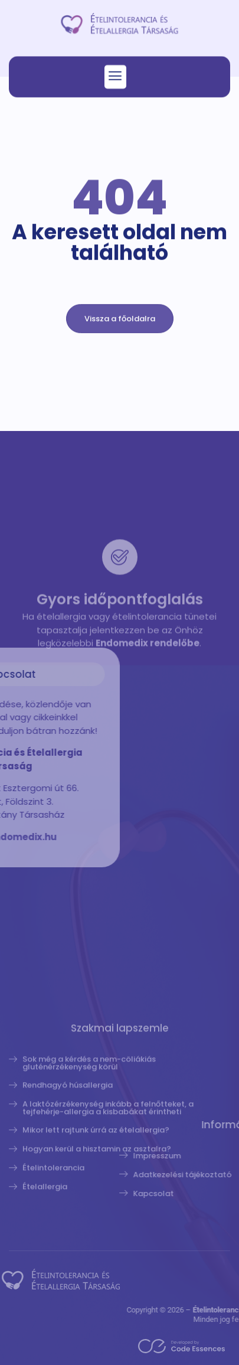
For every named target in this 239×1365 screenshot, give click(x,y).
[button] (115, 79)
